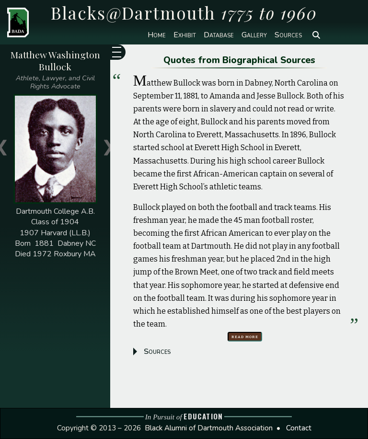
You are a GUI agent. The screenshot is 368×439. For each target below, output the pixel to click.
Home (157, 35)
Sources (288, 35)
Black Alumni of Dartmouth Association (209, 428)
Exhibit (184, 35)
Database (219, 35)
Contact (298, 428)
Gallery (254, 35)
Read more (244, 336)
